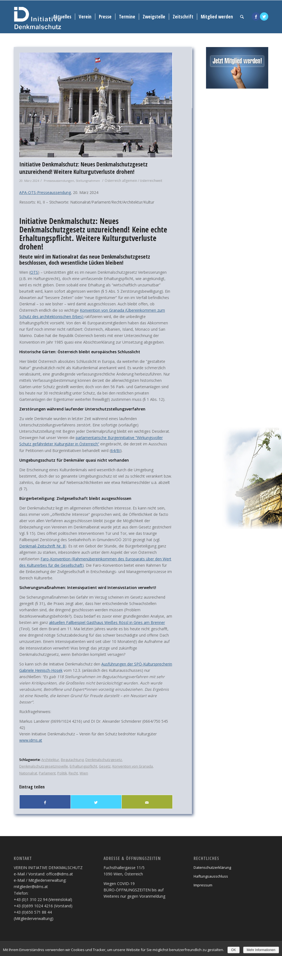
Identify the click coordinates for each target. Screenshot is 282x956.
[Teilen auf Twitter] (96, 802)
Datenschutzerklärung (212, 867)
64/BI (115, 450)
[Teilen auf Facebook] (45, 802)
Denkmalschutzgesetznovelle (43, 766)
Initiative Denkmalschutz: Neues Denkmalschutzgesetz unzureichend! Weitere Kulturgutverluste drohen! (83, 168)
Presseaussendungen (59, 181)
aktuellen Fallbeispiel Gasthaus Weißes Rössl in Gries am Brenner (107, 622)
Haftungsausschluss (211, 876)
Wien (84, 773)
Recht (73, 773)
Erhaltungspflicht (83, 766)
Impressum (203, 885)
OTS (34, 272)
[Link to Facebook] (256, 16)
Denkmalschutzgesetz (103, 759)
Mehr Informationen (261, 950)
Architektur (50, 759)
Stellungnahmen (88, 181)
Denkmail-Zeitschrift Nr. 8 (42, 546)
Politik (62, 773)
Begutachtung (72, 759)
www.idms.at (30, 740)
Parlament (47, 773)
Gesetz (105, 766)
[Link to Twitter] (264, 16)
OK (233, 950)
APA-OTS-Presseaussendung (45, 192)
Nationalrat (28, 773)
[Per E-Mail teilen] (147, 802)
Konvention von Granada (132, 766)
